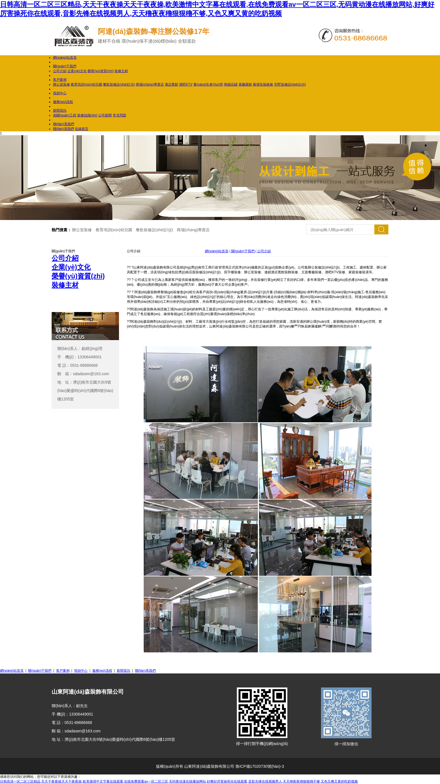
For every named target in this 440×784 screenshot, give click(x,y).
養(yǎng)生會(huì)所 (208, 84)
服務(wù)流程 (63, 102)
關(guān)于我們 (64, 66)
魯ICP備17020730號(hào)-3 (259, 766)
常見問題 (119, 115)
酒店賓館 (171, 84)
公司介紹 (60, 71)
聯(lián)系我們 (63, 124)
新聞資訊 (60, 111)
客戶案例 (60, 80)
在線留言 (81, 129)
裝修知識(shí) (87, 115)
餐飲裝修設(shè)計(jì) (119, 84)
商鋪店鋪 (230, 84)
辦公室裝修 (61, 84)
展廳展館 (245, 84)
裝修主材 (121, 71)
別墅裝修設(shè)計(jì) (290, 84)
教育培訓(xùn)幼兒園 (86, 84)
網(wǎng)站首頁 (65, 57)
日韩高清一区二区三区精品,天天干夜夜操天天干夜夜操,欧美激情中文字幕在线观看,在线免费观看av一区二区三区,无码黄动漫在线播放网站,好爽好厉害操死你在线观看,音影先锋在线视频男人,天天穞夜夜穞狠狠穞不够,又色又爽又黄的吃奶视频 (179, 781)
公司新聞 (105, 115)
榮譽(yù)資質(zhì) (101, 71)
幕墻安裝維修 (263, 84)
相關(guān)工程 (64, 115)
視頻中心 (60, 93)
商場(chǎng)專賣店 (150, 84)
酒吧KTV (185, 84)
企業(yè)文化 (77, 71)
